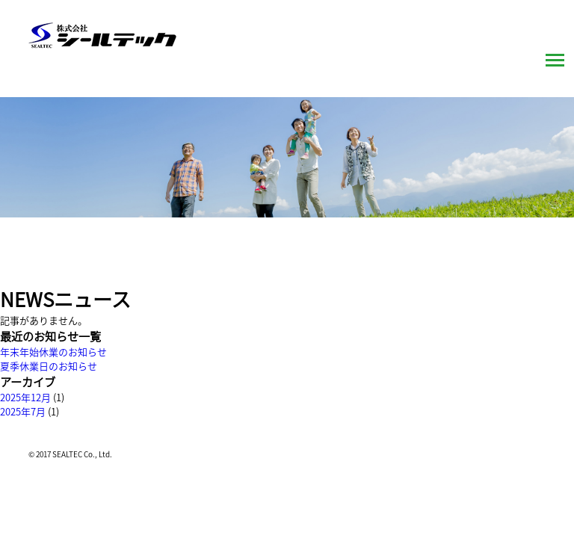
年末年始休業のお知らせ (53, 351)
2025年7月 (23, 411)
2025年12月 (25, 397)
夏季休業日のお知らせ (48, 366)
